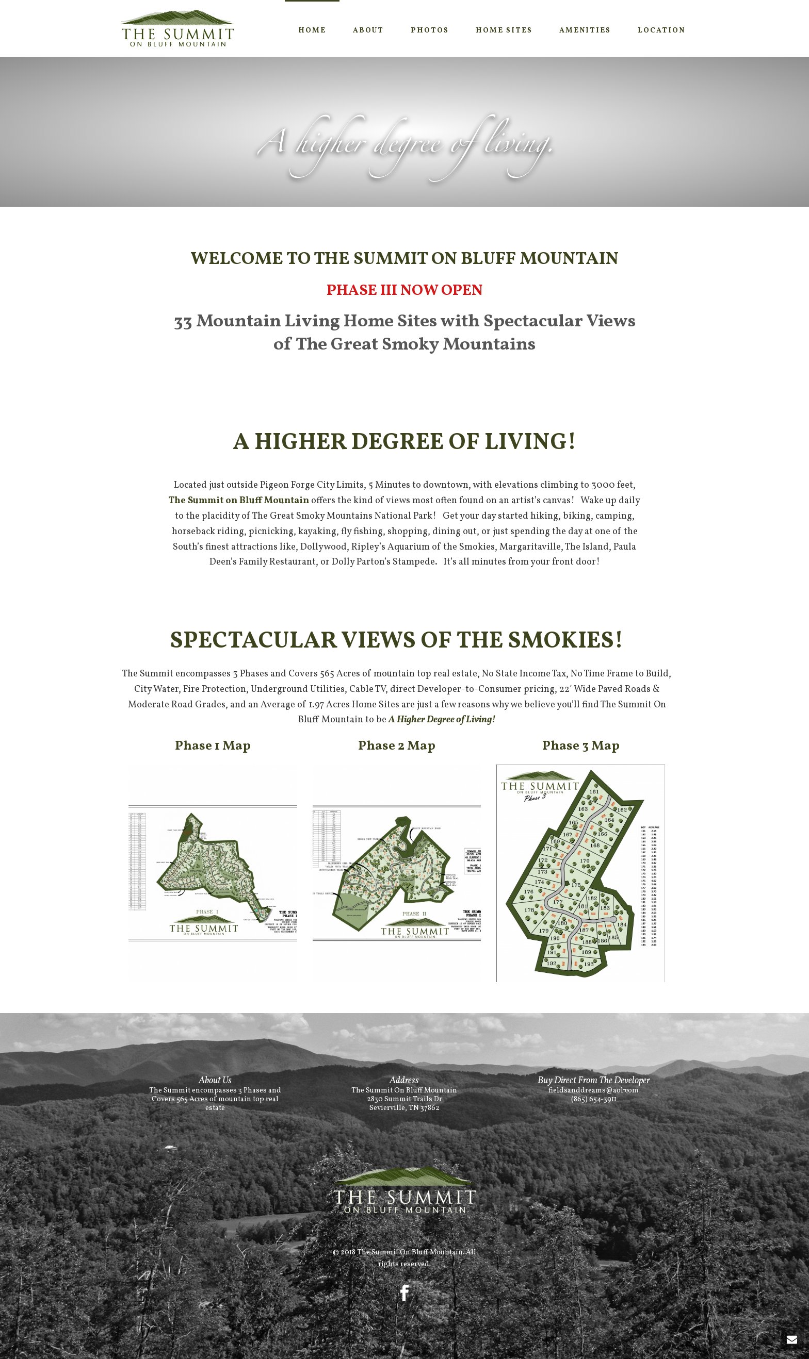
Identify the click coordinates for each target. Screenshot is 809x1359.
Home (312, 31)
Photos (430, 31)
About (368, 31)
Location (661, 31)
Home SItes (504, 31)
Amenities (585, 31)
